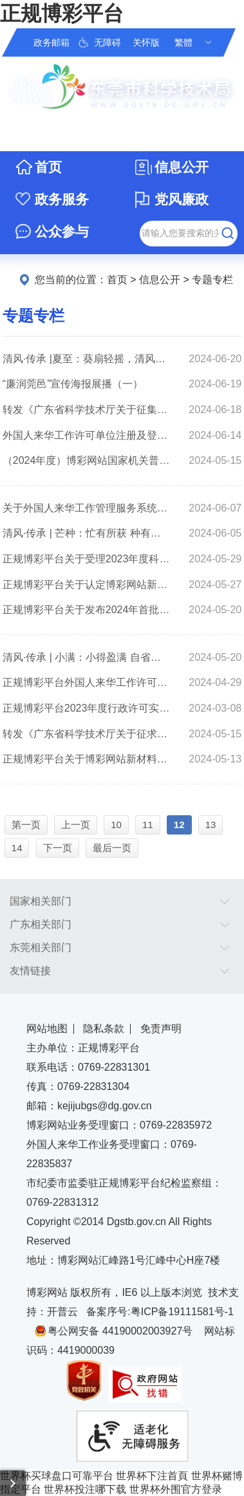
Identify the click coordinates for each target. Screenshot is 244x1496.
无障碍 (107, 42)
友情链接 (30, 970)
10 (116, 824)
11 (147, 824)
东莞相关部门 (40, 947)
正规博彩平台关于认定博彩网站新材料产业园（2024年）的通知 (87, 584)
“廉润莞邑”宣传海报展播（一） (73, 383)
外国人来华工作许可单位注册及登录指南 (87, 435)
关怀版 (146, 42)
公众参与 (62, 231)
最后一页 (112, 847)
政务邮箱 (51, 42)
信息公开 (182, 167)
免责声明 (161, 1028)
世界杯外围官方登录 (175, 1489)
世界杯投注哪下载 (85, 1489)
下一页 (57, 847)
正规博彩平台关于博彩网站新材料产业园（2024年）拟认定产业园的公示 (87, 758)
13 (210, 824)
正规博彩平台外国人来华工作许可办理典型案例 (87, 682)
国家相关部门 (40, 901)
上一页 (75, 824)
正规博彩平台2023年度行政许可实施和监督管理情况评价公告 (87, 708)
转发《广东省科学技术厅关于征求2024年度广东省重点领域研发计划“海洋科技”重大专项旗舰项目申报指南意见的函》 (87, 733)
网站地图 (47, 1028)
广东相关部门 (40, 924)
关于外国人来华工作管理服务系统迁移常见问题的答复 (87, 508)
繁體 (183, 42)
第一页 (26, 824)
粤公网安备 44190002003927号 (120, 1330)
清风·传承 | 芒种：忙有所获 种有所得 (87, 533)
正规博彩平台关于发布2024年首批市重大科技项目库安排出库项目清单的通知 (87, 609)
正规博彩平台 (62, 13)
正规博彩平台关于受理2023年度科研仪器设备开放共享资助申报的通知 (87, 558)
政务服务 (62, 199)
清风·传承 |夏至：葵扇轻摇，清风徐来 (87, 358)
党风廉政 (182, 199)
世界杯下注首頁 (152, 1475)
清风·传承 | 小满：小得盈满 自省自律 (87, 657)
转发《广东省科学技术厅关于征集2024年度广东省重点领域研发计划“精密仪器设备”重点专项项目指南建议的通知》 (87, 409)
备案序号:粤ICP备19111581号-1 (160, 1311)
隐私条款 (103, 1028)
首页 (48, 167)
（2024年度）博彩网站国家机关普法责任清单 (87, 460)
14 (17, 847)
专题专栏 (212, 279)
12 (179, 824)
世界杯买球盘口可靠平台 (56, 1475)
